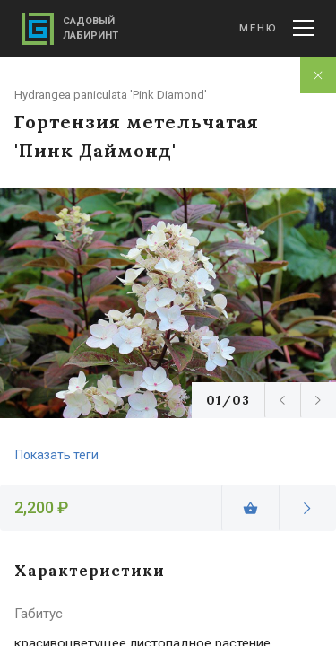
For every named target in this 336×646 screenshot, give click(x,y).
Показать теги (57, 455)
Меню (276, 28)
